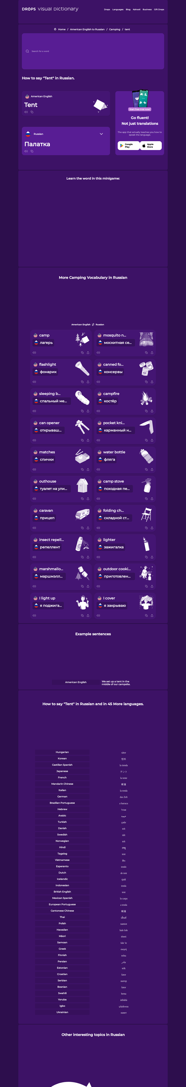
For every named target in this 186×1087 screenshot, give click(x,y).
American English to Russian (87, 29)
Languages (117, 9)
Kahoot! (136, 9)
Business (147, 9)
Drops (107, 9)
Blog (128, 9)
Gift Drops (159, 9)
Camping (114, 29)
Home (61, 29)
